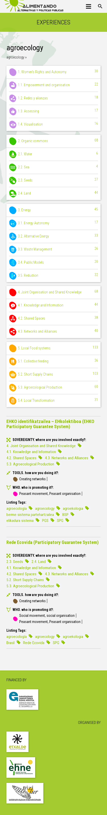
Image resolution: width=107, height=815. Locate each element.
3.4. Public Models (53, 262)
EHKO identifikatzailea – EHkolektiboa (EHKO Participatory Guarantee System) (50, 424)
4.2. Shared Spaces (53, 318)
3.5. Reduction (53, 276)
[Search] (100, 6)
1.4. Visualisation (53, 124)
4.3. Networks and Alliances (53, 331)
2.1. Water (53, 154)
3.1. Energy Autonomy (53, 223)
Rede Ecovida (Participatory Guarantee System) (52, 542)
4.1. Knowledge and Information (53, 305)
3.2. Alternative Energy (53, 236)
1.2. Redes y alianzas (53, 98)
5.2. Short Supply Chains (53, 374)
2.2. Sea (53, 167)
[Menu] (88, 6)
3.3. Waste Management (53, 249)
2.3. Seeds (53, 180)
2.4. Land (53, 193)
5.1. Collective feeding (53, 361)
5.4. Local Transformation (53, 401)
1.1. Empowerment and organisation (53, 85)
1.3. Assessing (53, 111)
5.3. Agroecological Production (53, 387)
